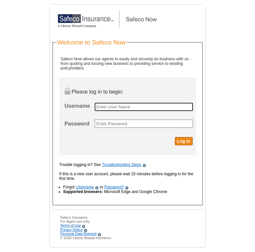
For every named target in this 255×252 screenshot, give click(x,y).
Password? (114, 187)
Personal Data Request (78, 234)
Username (85, 187)
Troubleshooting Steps (122, 164)
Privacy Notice (71, 230)
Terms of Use (70, 225)
